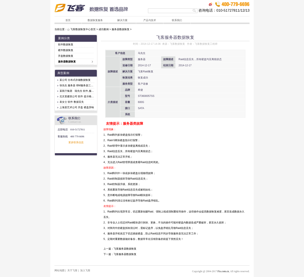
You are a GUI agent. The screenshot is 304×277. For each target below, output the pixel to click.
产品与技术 (149, 20)
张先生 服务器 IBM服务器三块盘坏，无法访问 (85, 85)
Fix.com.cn (223, 271)
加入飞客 (85, 270)
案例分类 (64, 38)
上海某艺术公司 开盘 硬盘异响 (77, 107)
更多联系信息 (76, 142)
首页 (68, 20)
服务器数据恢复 (120, 29)
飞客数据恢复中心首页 (83, 29)
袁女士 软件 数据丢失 (72, 101)
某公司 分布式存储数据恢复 (75, 79)
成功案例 (104, 29)
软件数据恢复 (65, 44)
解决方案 (122, 20)
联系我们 (177, 20)
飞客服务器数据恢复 (125, 248)
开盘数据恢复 (65, 55)
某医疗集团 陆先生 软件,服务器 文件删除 (83, 90)
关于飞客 (72, 270)
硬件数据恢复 (65, 50)
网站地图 (59, 270)
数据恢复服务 (95, 20)
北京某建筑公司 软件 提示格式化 (78, 96)
